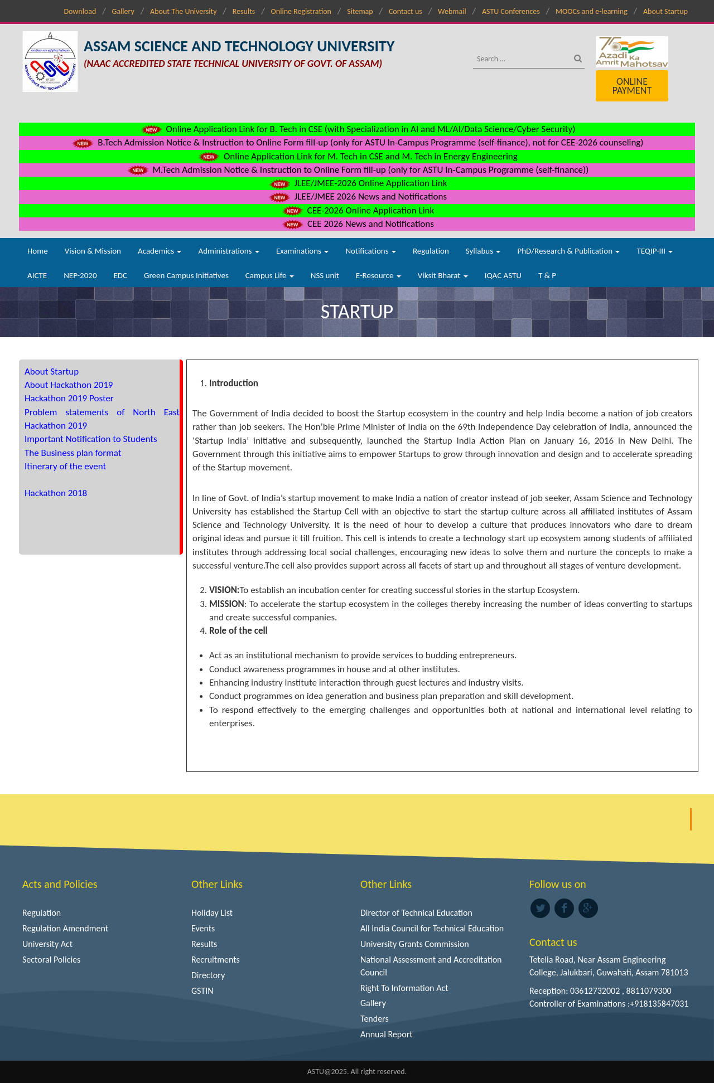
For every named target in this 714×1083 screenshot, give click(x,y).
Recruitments (215, 959)
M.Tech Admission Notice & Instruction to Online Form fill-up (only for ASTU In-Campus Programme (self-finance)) (357, 170)
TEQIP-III (654, 251)
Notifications (370, 251)
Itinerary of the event (65, 466)
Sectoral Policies (51, 959)
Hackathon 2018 (56, 493)
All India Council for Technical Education (432, 928)
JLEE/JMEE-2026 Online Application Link (357, 183)
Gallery (123, 11)
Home (37, 251)
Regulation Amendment (65, 928)
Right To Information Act (404, 988)
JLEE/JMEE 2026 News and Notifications (357, 196)
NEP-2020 (80, 275)
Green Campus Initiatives (186, 275)
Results (244, 11)
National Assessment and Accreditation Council (431, 966)
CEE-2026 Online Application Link (357, 210)
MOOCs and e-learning (592, 11)
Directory (208, 975)
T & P (547, 275)
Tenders (374, 1018)
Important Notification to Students (91, 439)
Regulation (431, 251)
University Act (47, 944)
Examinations (302, 251)
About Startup (665, 11)
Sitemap (360, 11)
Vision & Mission (93, 251)
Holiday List (212, 912)
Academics (159, 251)
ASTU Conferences (511, 11)
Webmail (452, 11)
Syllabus (483, 251)
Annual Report (386, 1034)
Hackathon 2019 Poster (69, 398)
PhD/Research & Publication (568, 251)
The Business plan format (73, 453)
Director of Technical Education (416, 912)
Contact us (405, 11)
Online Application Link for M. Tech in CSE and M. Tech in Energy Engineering (357, 156)
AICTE (37, 275)
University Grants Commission (414, 944)
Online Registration (301, 11)
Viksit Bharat (443, 275)
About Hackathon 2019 (69, 385)
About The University (183, 11)
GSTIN (202, 990)
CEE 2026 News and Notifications (357, 224)
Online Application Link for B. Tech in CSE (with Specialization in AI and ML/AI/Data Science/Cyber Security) (357, 129)
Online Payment (632, 85)
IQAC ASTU (503, 275)
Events (203, 928)
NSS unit (325, 275)
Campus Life (269, 275)
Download (80, 11)
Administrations (228, 251)
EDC (120, 275)
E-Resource (378, 275)
